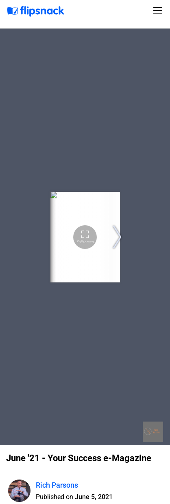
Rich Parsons (57, 485)
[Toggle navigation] (159, 10)
